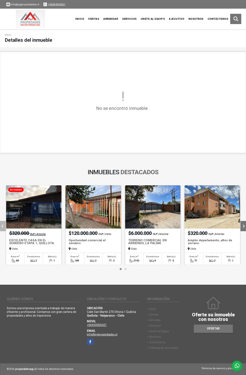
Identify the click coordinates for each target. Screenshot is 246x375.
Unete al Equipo (153, 18)
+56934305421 (56, 4)
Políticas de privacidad (163, 347)
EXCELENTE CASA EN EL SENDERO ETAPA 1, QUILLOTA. (32, 241)
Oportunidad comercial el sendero (87, 241)
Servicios (129, 18)
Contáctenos (218, 18)
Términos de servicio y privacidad (220, 368)
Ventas (93, 18)
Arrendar (110, 18)
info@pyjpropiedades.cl (102, 334)
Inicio (79, 18)
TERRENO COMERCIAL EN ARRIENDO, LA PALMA (147, 241)
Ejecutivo (176, 18)
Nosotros (195, 18)
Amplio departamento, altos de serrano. (210, 241)
